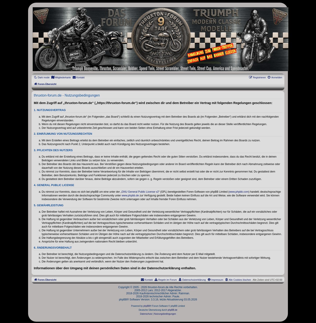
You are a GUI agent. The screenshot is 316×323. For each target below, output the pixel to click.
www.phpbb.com (238, 191)
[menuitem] (61, 77)
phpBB (146, 306)
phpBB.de (172, 310)
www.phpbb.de (130, 195)
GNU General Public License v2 (140, 191)
